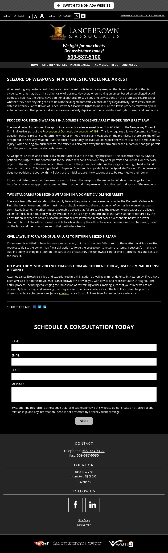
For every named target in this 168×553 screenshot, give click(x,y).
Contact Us (129, 64)
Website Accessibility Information (143, 15)
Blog (114, 64)
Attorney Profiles (54, 64)
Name (15, 341)
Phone (16, 370)
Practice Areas (80, 64)
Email (15, 355)
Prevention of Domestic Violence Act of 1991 (71, 131)
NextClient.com (94, 544)
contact (64, 293)
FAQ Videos (100, 64)
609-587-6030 (88, 455)
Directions (84, 482)
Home (35, 64)
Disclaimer (84, 525)
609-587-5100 (84, 56)
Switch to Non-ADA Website (86, 5)
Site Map (84, 520)
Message (17, 384)
